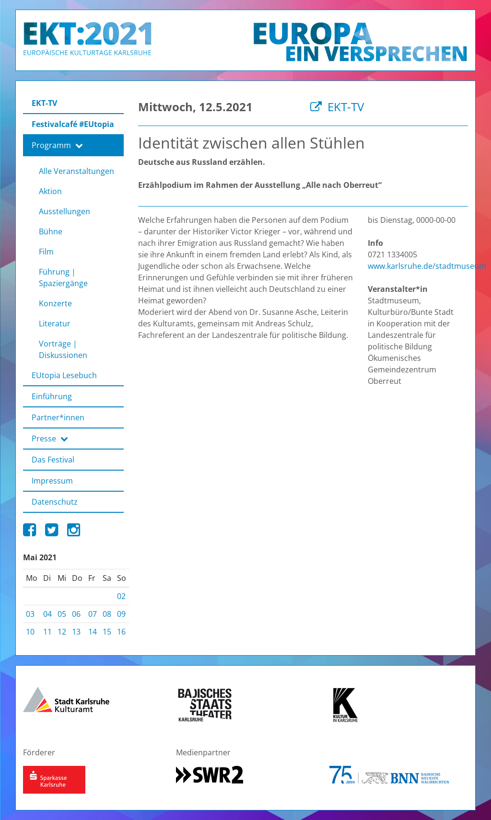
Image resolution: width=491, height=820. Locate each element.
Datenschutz (55, 502)
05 (62, 614)
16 (121, 631)
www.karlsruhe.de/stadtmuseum (427, 266)
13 (76, 631)
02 (121, 596)
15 (107, 631)
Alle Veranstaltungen (76, 171)
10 (30, 631)
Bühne (50, 231)
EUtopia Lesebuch (64, 375)
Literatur (54, 323)
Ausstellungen (64, 211)
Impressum (52, 480)
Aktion (50, 191)
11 (47, 631)
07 (92, 614)
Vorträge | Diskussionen (63, 349)
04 (47, 614)
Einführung (52, 396)
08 (107, 614)
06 (76, 614)
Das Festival (53, 459)
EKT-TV (337, 107)
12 (62, 631)
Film (46, 251)
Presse (50, 438)
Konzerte (55, 303)
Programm (57, 145)
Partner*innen (58, 417)
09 (121, 614)
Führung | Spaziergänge (63, 277)
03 (30, 614)
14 (92, 631)
